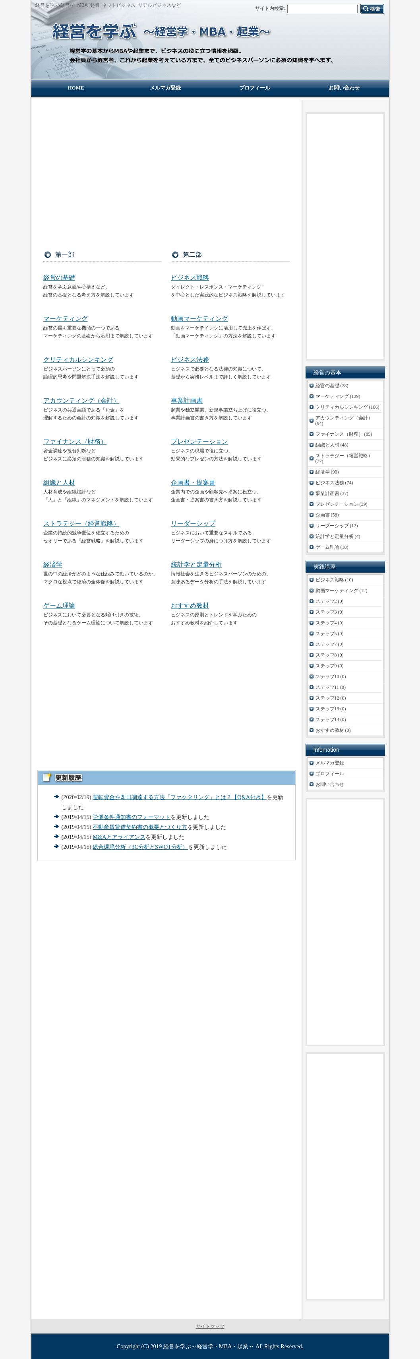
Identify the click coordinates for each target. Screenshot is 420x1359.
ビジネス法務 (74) (334, 482)
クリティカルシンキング (78, 359)
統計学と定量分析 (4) (337, 536)
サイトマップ (210, 1326)
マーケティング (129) (337, 396)
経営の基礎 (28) (331, 385)
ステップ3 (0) (329, 612)
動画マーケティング (199, 318)
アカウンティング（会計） (81, 400)
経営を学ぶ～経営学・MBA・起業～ (208, 1346)
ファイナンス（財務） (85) (343, 434)
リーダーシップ (193, 523)
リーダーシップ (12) (336, 525)
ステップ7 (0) (329, 644)
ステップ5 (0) (329, 633)
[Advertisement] (166, 168)
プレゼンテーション (199, 441)
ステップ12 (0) (330, 698)
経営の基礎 (59, 277)
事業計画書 (187, 400)
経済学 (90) (327, 472)
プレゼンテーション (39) (341, 504)
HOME (76, 88)
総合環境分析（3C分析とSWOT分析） (140, 847)
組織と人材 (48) (331, 445)
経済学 (52, 564)
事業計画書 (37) (331, 493)
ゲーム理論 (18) (331, 547)
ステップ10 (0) (330, 676)
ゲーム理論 (59, 605)
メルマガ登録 (329, 763)
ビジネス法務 (190, 359)
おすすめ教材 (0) (333, 730)
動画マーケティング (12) (341, 590)
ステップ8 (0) (329, 655)
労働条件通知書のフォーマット (131, 817)
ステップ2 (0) (329, 601)
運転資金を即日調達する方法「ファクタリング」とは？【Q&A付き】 (180, 797)
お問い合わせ (329, 784)
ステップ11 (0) (330, 687)
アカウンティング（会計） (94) (344, 420)
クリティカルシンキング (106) (347, 407)
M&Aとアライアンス (119, 837)
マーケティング (65, 318)
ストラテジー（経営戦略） (81, 523)
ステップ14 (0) (330, 719)
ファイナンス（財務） (75, 441)
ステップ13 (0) (330, 709)
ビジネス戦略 (190, 277)
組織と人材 (59, 482)
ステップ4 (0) (329, 623)
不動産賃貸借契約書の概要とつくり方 (140, 827)
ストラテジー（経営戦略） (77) (344, 458)
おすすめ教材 (190, 605)
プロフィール (329, 773)
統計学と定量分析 (196, 564)
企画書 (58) (327, 515)
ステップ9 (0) (329, 666)
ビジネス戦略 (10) (334, 580)
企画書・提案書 (193, 482)
